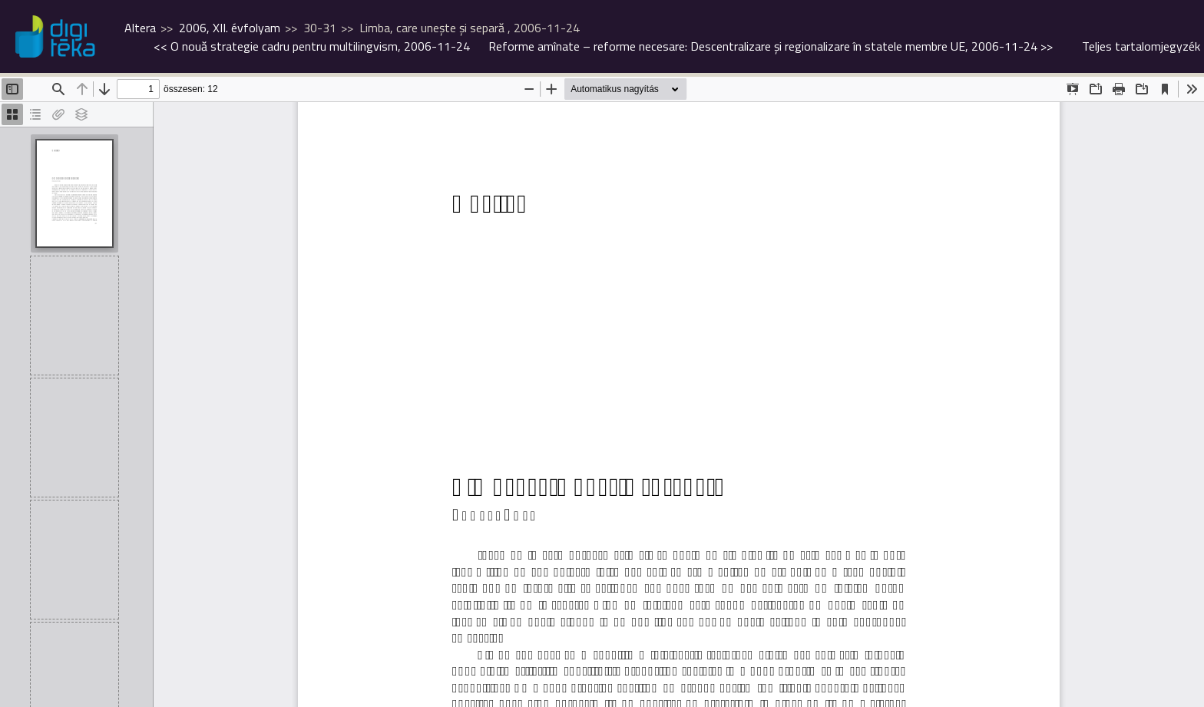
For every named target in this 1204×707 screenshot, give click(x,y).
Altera (140, 27)
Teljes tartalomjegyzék (1141, 46)
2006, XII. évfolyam (229, 27)
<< (312, 46)
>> (770, 46)
